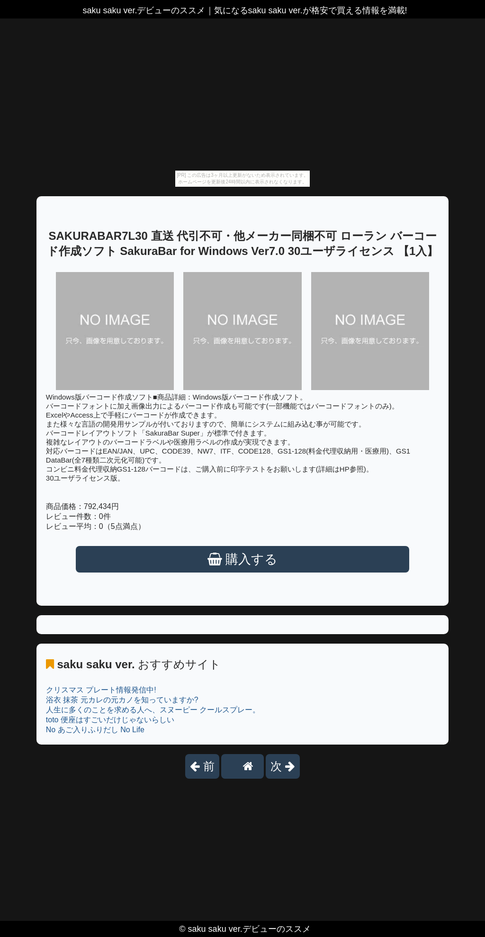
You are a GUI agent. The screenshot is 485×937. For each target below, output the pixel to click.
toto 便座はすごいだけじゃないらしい (110, 720)
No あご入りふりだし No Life (95, 730)
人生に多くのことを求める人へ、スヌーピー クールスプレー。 (153, 710)
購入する (242, 559)
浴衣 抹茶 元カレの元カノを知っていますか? (122, 700)
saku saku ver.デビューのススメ (249, 929)
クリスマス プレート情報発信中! (101, 690)
